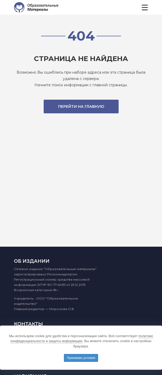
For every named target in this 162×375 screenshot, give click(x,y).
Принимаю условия (81, 358)
